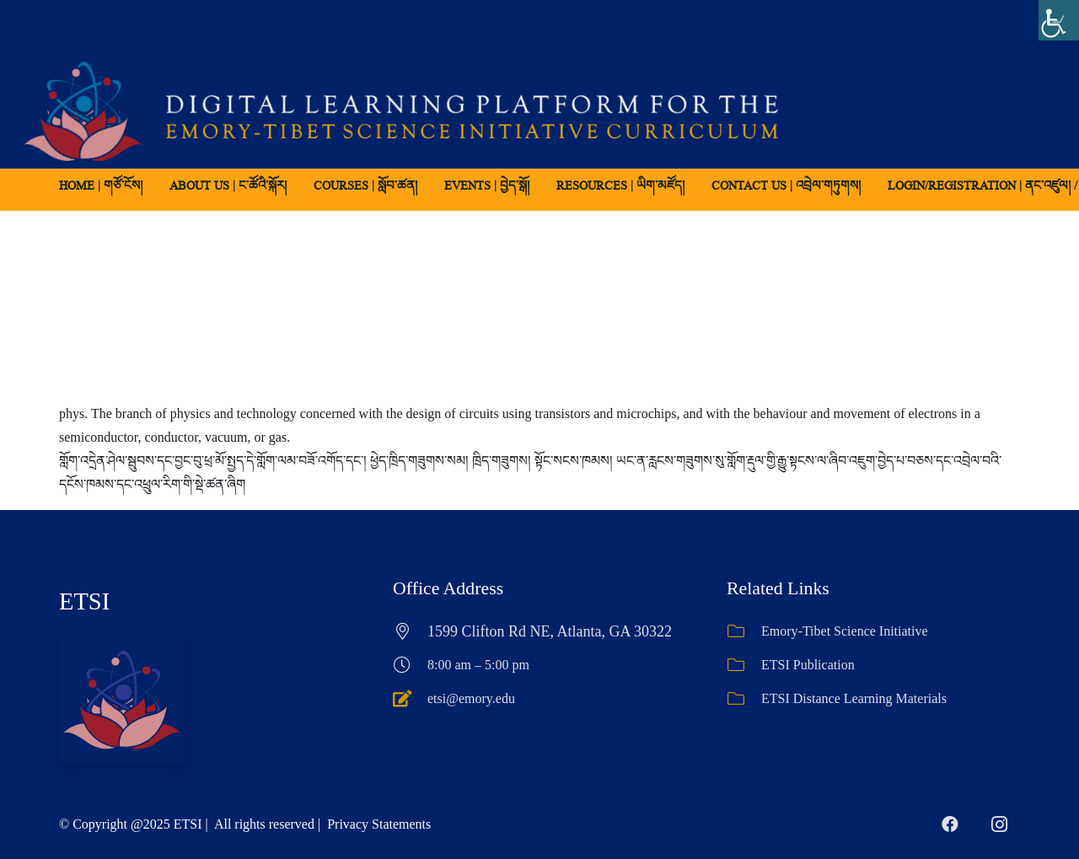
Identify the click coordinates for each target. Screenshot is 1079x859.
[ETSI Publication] (744, 665)
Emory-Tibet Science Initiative (844, 631)
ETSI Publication (808, 665)
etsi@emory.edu (471, 698)
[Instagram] (999, 824)
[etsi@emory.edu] (410, 698)
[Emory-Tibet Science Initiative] (744, 631)
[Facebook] (950, 824)
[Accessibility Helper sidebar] (1059, 20)
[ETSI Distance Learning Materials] (744, 698)
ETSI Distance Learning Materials (854, 698)
